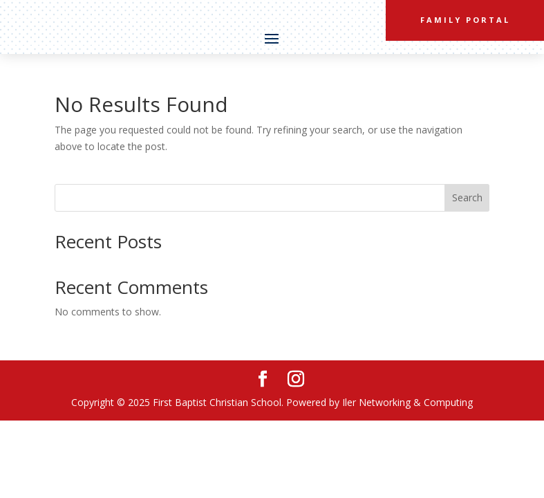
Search (467, 197)
